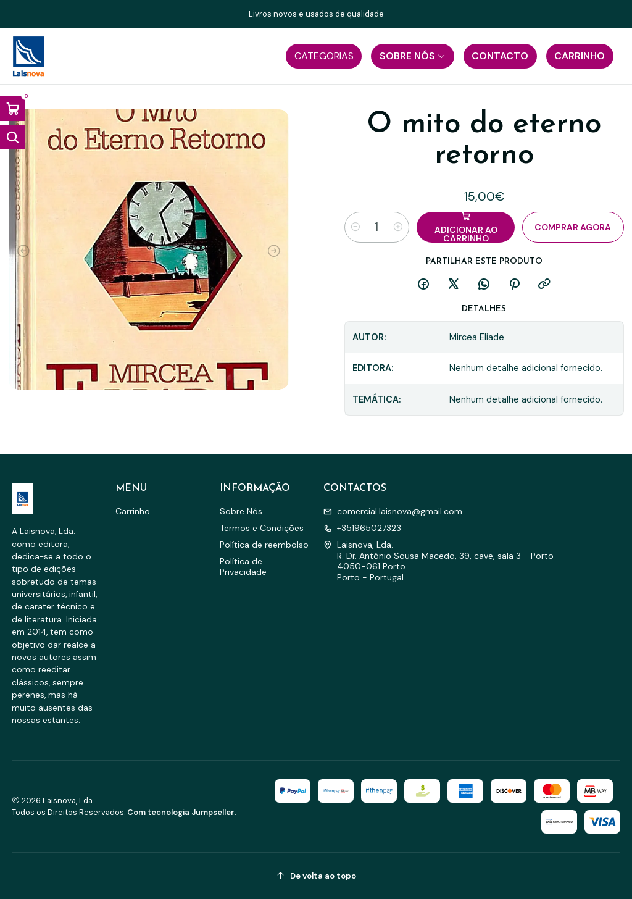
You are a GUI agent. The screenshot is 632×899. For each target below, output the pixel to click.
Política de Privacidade (243, 567)
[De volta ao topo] (316, 876)
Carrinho (132, 511)
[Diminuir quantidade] (355, 227)
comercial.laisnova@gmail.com (392, 511)
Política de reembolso (264, 544)
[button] (324, 56)
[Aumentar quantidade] (398, 227)
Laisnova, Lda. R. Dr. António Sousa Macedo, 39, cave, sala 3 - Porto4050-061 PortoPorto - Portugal (438, 561)
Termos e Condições (262, 527)
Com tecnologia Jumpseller (181, 812)
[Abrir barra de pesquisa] (12, 137)
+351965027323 (362, 527)
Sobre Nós (241, 511)
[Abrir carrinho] (12, 108)
